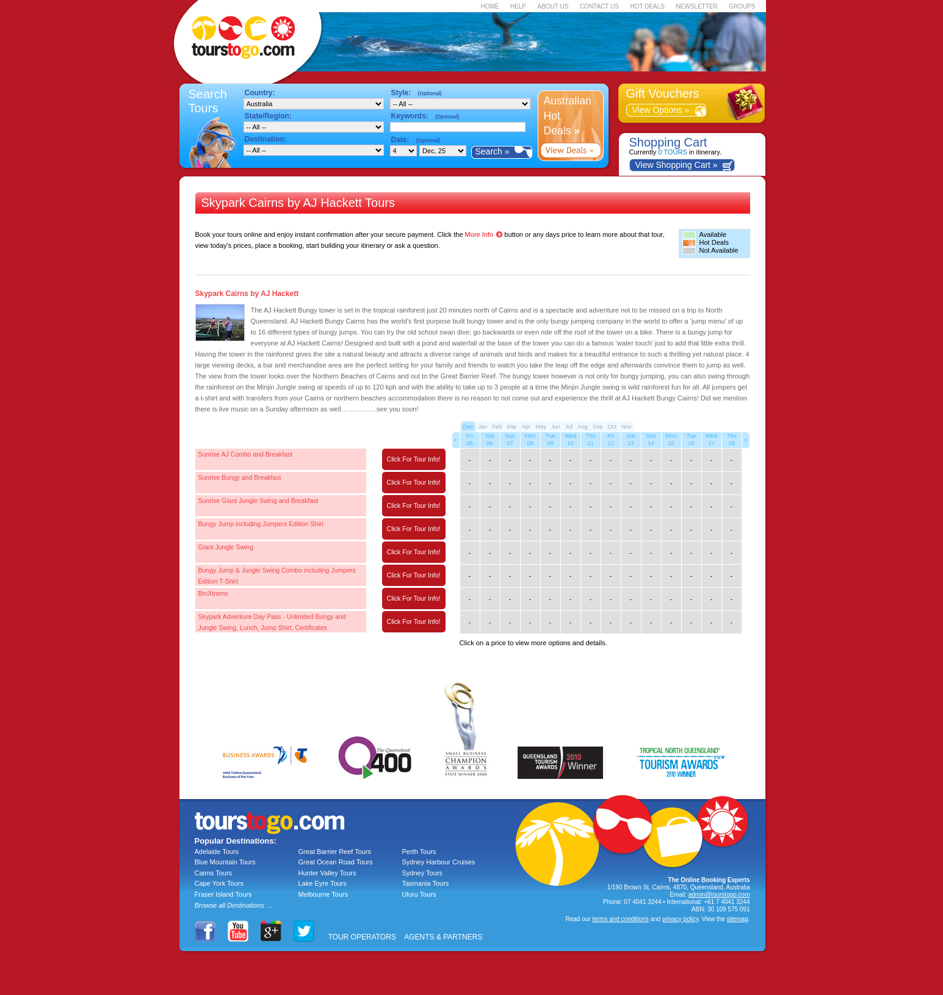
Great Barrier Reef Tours (335, 851)
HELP (518, 6)
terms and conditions (620, 919)
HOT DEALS (647, 6)
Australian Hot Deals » (567, 116)
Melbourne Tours (323, 894)
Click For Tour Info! (414, 459)
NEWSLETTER (696, 6)
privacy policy (680, 919)
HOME (489, 6)
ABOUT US (552, 6)
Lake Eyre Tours (322, 883)
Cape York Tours (219, 883)
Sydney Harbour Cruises (438, 862)
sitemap (737, 919)
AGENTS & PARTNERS (443, 937)
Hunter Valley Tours (327, 873)
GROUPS (742, 6)
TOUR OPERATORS (362, 937)
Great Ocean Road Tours (335, 862)
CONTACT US (599, 6)
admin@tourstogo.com (719, 894)
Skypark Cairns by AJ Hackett (247, 293)
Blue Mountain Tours (225, 862)
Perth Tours (419, 851)
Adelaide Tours (217, 851)
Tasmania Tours (425, 883)
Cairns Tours (214, 873)
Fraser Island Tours (223, 894)
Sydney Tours (422, 873)
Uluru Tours (419, 894)
